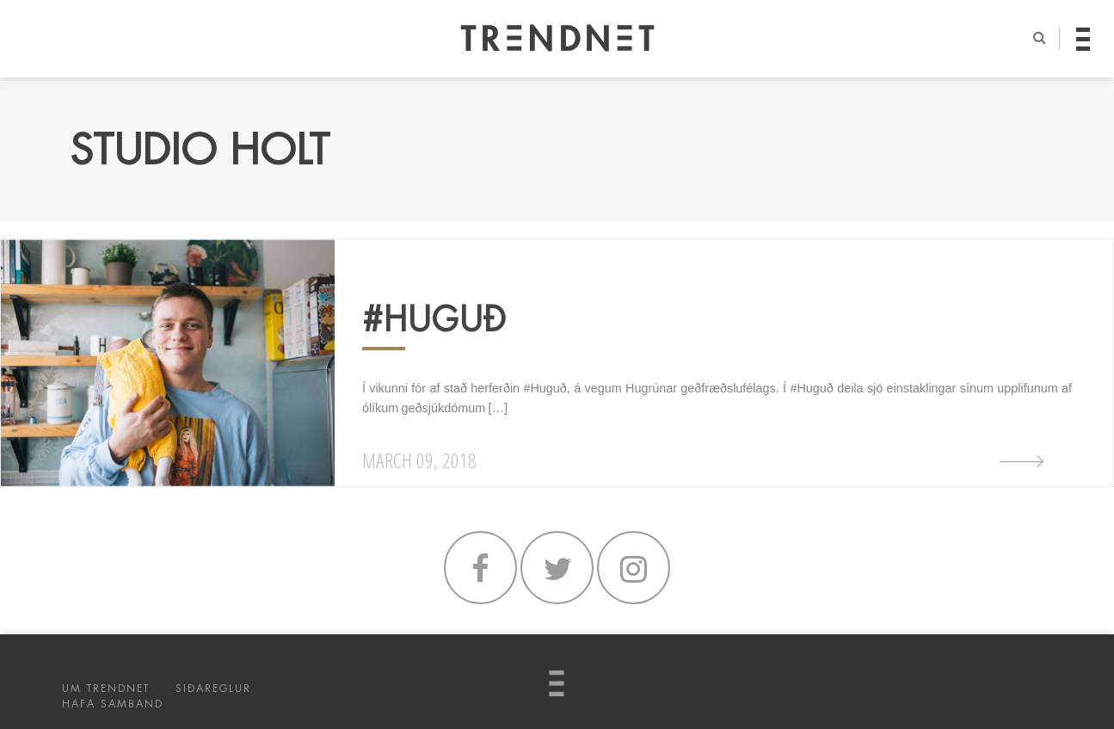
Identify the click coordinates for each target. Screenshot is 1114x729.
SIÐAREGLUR (213, 688)
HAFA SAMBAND (112, 704)
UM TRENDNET (106, 688)
